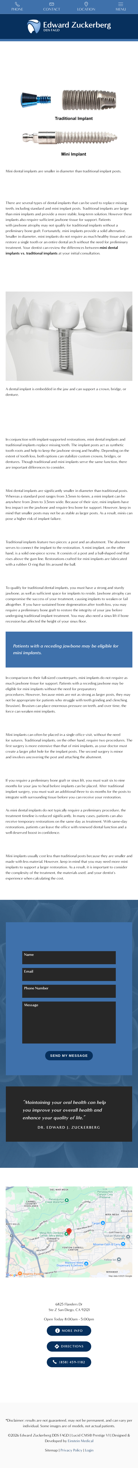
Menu (121, 6)
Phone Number (36, 988)
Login (89, 1450)
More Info (69, 1330)
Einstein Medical (80, 1441)
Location (86, 6)
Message (31, 1005)
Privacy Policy (71, 1450)
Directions (69, 1346)
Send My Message (69, 1056)
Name (29, 954)
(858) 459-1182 (69, 1362)
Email (28, 971)
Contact (51, 6)
